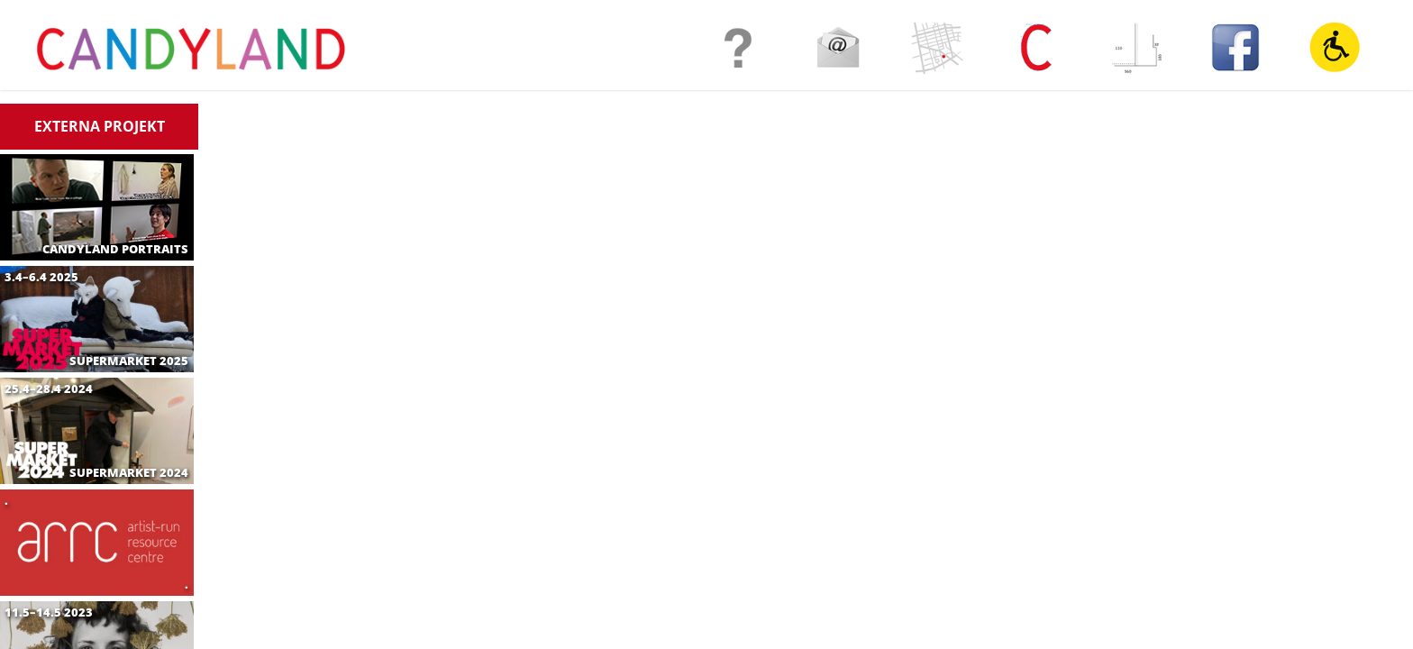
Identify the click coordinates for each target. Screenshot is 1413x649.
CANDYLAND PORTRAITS (115, 249)
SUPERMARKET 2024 (128, 473)
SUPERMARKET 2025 (128, 361)
